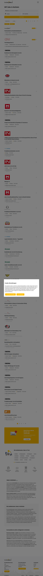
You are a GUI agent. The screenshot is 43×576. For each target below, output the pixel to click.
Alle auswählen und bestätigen (10, 294)
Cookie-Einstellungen (20, 294)
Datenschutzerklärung (8, 291)
